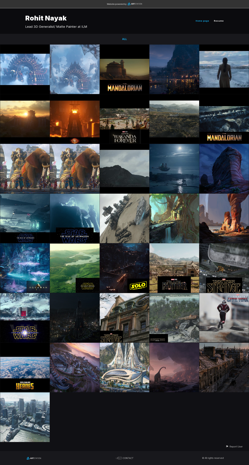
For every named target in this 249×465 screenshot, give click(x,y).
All (124, 39)
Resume (219, 21)
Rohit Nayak (46, 18)
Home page (202, 21)
